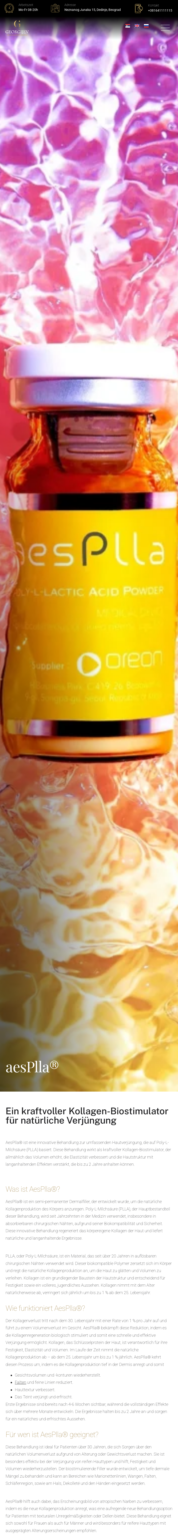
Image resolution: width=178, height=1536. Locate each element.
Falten (20, 1382)
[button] (165, 29)
